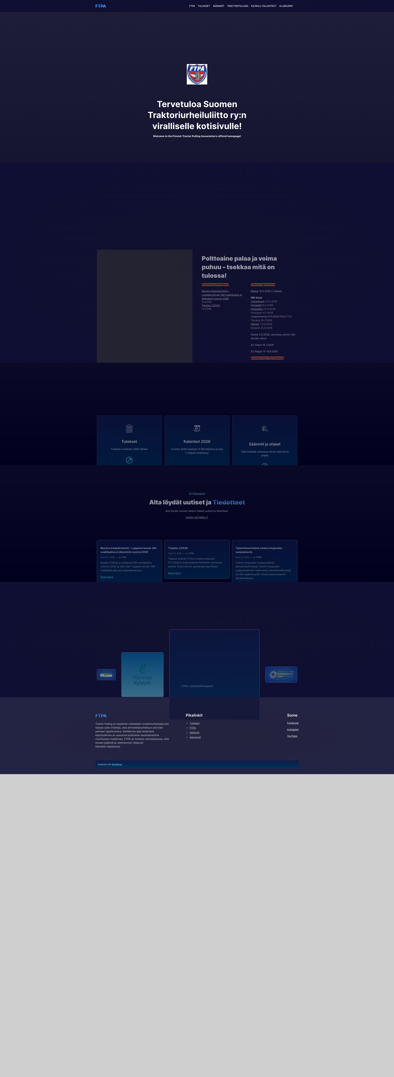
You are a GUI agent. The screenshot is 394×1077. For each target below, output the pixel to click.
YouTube (292, 906)
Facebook (293, 893)
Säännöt (194, 902)
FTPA (100, 5)
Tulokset (195, 893)
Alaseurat (195, 907)
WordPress (117, 934)
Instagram (293, 899)
